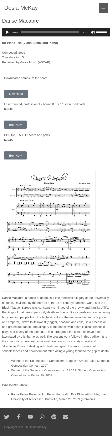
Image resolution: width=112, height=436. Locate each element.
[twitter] (9, 416)
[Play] (7, 32)
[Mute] (93, 32)
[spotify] (56, 416)
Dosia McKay (21, 8)
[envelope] (66, 416)
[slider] (50, 32)
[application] (56, 32)
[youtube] (33, 416)
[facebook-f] (21, 416)
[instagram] (45, 416)
